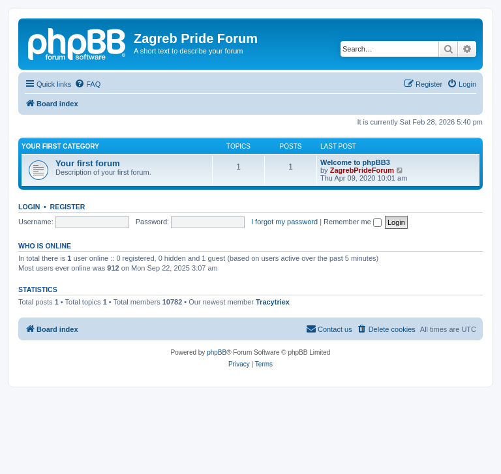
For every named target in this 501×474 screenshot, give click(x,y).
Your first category (60, 146)
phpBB (216, 352)
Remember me (353, 222)
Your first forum (87, 163)
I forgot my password (284, 222)
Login (29, 207)
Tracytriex (273, 302)
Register (67, 207)
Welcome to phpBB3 (355, 162)
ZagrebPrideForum (362, 170)
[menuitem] (87, 84)
